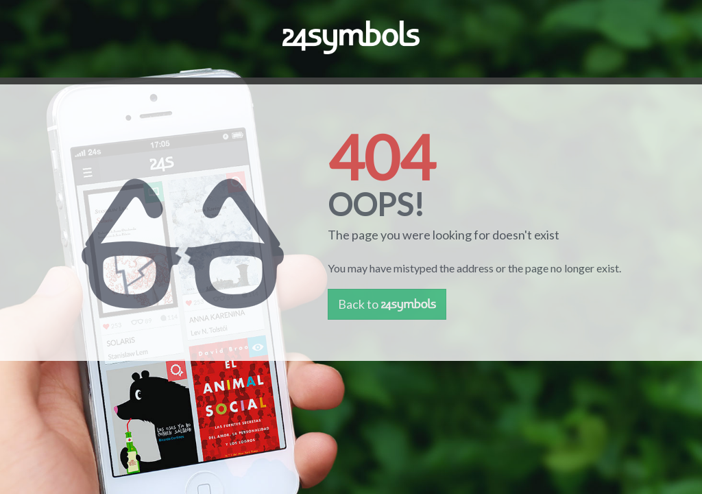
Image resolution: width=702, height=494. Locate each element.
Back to (387, 303)
